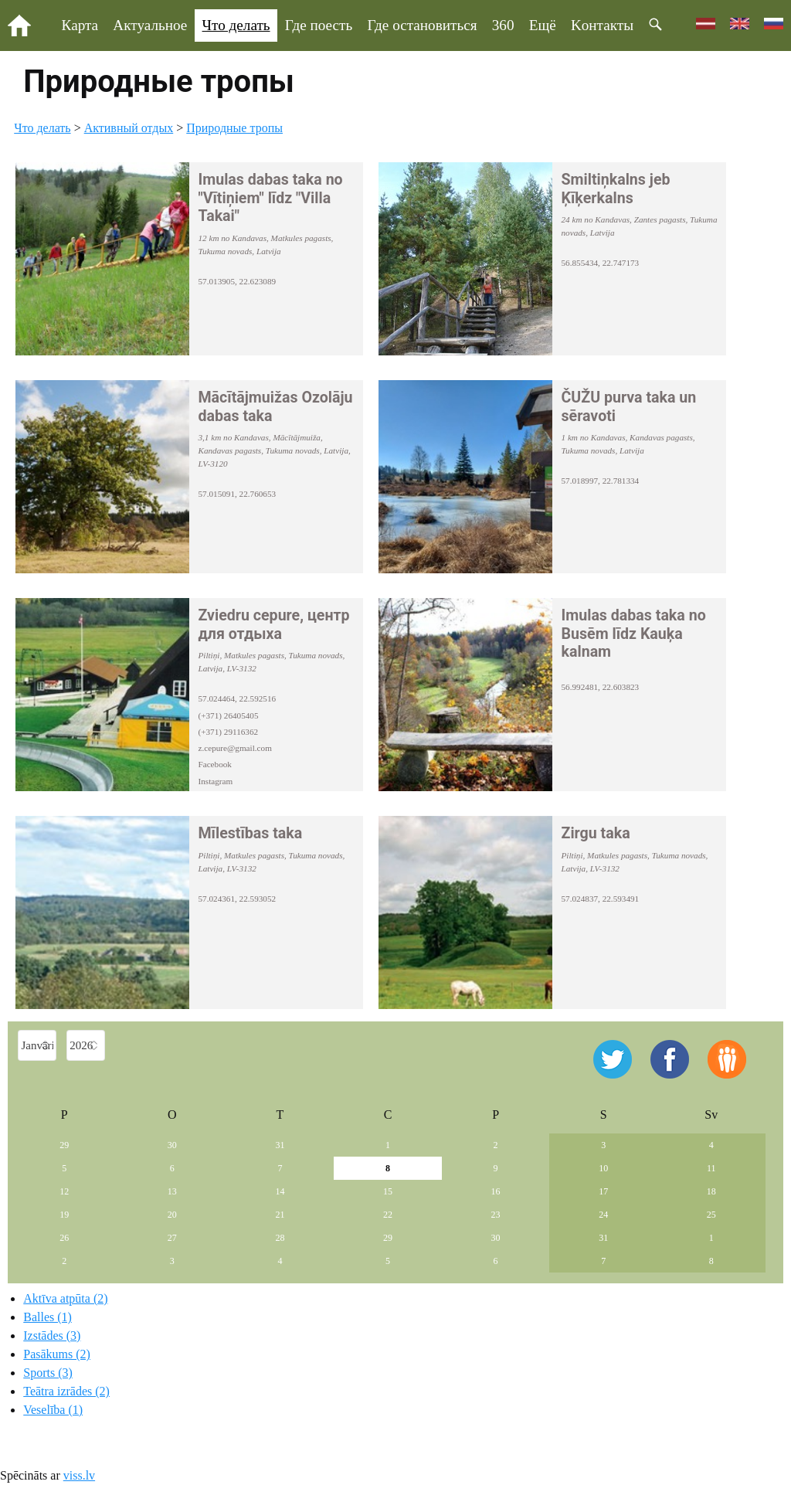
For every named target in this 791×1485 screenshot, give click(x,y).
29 (64, 1145)
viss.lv (79, 1475)
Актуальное (150, 25)
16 (496, 1191)
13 (172, 1191)
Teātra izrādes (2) (66, 1391)
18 (711, 1191)
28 (279, 1237)
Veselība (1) (53, 1409)
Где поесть (318, 25)
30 (172, 1145)
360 (503, 25)
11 (711, 1168)
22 (387, 1214)
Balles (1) (47, 1317)
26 (64, 1237)
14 (279, 1191)
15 (387, 1191)
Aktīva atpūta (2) (65, 1298)
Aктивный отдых (129, 127)
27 (172, 1237)
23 (496, 1214)
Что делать (236, 25)
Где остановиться (422, 25)
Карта (80, 25)
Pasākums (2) (56, 1354)
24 (603, 1214)
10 (603, 1168)
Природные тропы (234, 127)
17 (603, 1191)
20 (172, 1214)
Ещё (542, 25)
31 (279, 1145)
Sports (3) (48, 1372)
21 (279, 1214)
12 (64, 1191)
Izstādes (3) (51, 1335)
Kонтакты (602, 25)
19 (64, 1214)
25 (711, 1214)
